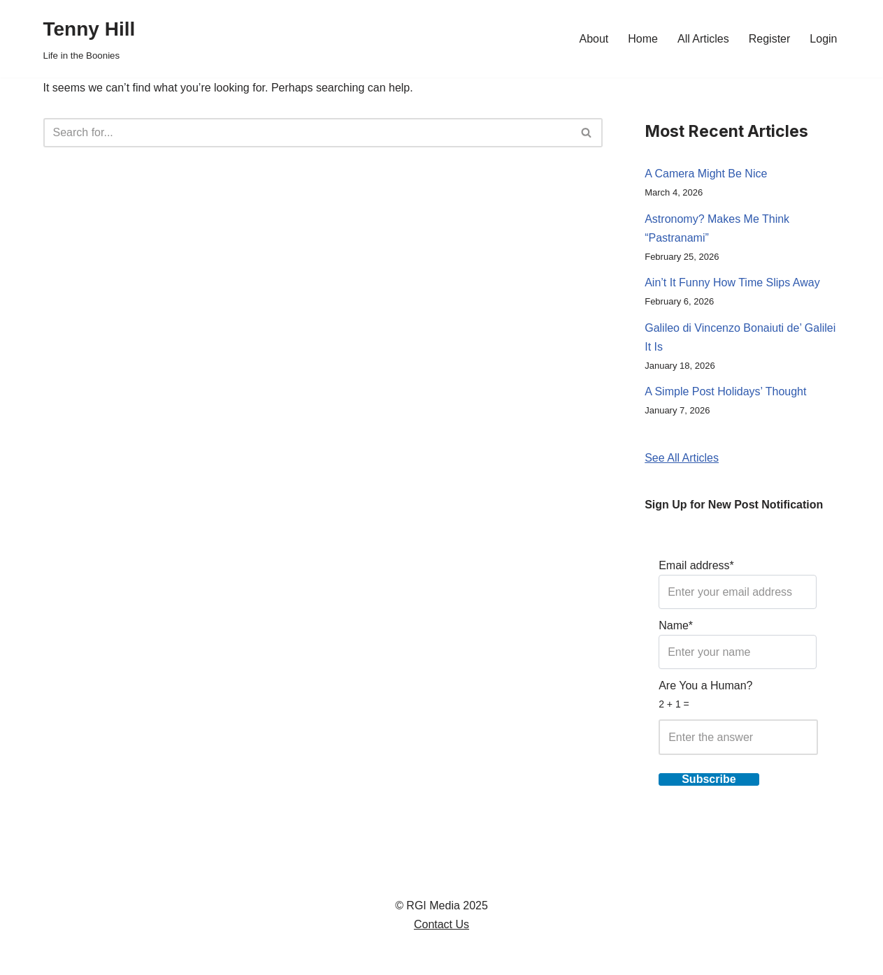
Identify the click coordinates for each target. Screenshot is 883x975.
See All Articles (682, 458)
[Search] (307, 132)
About (593, 39)
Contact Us (441, 924)
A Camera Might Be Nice (706, 173)
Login (823, 39)
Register (770, 39)
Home (643, 39)
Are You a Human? (738, 718)
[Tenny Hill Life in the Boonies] (89, 39)
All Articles (703, 39)
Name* (738, 644)
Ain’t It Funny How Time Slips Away (732, 282)
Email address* (738, 584)
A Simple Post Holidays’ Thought (725, 391)
